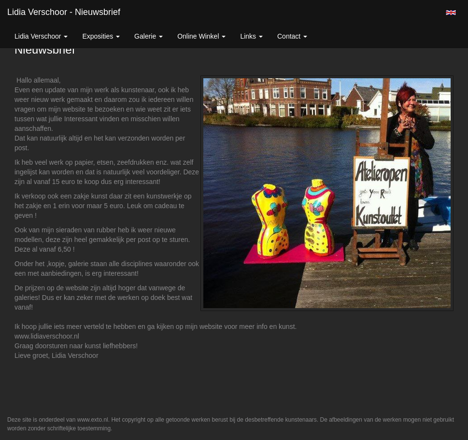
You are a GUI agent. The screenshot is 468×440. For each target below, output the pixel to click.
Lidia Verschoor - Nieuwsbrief (63, 12)
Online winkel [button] (201, 36)
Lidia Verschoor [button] (41, 36)
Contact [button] (292, 36)
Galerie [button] (148, 36)
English (450, 12)
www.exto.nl (92, 419)
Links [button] (251, 36)
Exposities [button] (101, 36)
